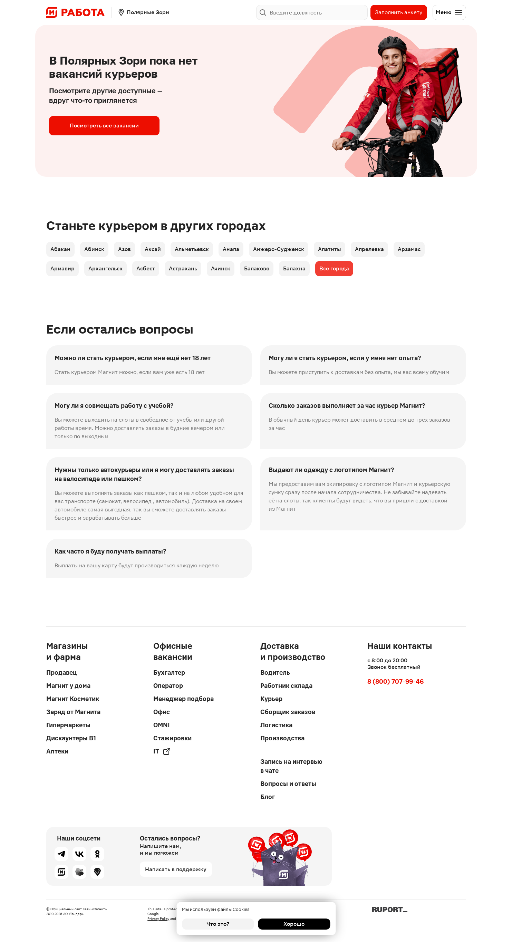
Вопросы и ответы (288, 783)
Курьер (271, 698)
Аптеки (57, 751)
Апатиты (329, 249)
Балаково (256, 268)
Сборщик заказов (287, 711)
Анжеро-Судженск (278, 249)
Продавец (61, 672)
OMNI (161, 725)
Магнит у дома (68, 685)
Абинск (94, 249)
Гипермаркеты (68, 725)
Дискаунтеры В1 (71, 738)
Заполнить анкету (398, 12)
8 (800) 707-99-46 (395, 681)
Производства (282, 738)
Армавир (62, 268)
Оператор (168, 685)
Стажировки (172, 738)
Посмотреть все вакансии (104, 125)
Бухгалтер (169, 672)
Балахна (294, 268)
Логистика (276, 725)
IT (162, 751)
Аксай (153, 249)
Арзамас (409, 249)
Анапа (231, 249)
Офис (161, 711)
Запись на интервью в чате (291, 766)
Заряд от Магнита (73, 711)
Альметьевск (192, 249)
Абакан (60, 249)
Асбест (145, 268)
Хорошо (294, 924)
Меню (449, 12)
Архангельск (105, 268)
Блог (267, 796)
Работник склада (286, 685)
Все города (334, 268)
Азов (124, 249)
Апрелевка (369, 249)
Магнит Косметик (72, 698)
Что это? (217, 924)
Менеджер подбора (183, 698)
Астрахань (183, 268)
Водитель (275, 672)
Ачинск (220, 268)
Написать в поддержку (175, 869)
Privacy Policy (158, 919)
